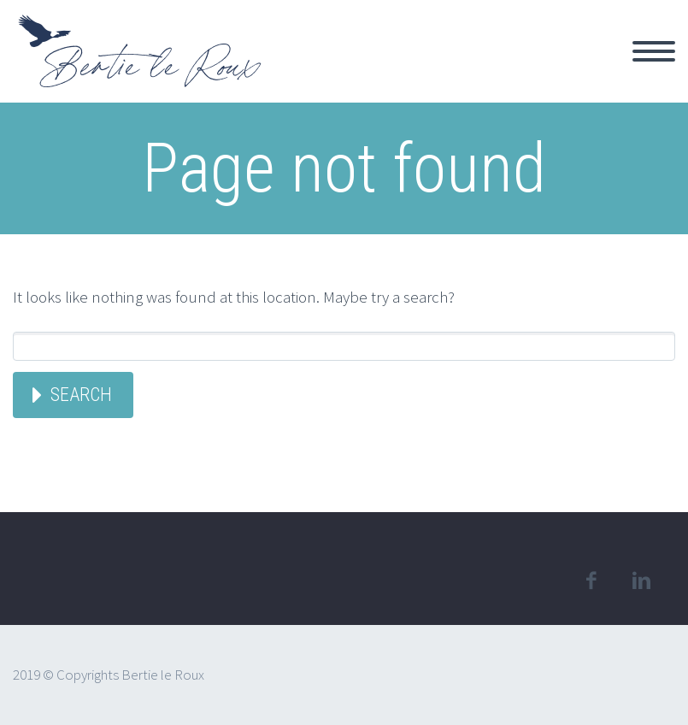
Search (81, 394)
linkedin (641, 580)
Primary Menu (653, 51)
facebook (590, 580)
